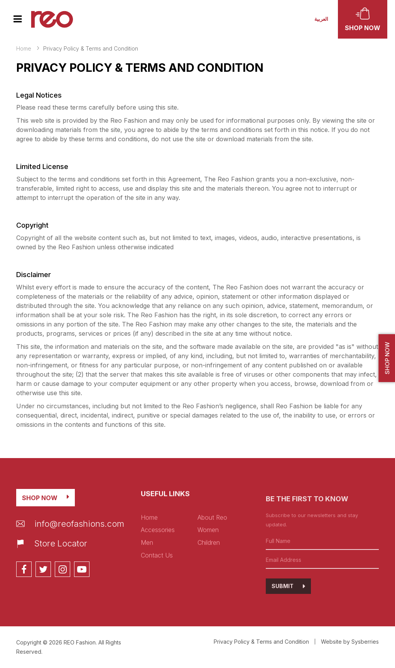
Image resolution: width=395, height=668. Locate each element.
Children (209, 571)
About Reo (212, 546)
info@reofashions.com (70, 535)
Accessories (158, 559)
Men (147, 571)
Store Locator (51, 555)
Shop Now (39, 509)
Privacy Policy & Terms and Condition (261, 641)
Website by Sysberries (350, 641)
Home (23, 48)
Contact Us (157, 584)
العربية (321, 19)
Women (208, 559)
